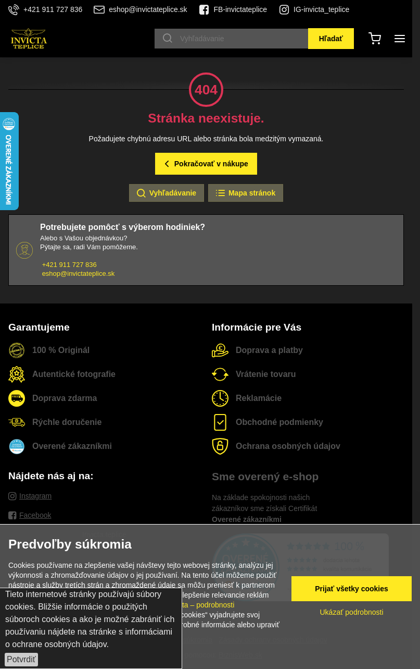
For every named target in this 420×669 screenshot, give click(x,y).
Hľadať (331, 38)
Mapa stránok (245, 193)
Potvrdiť (21, 659)
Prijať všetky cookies (351, 589)
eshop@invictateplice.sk (78, 273)
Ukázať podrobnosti (352, 612)
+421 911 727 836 (69, 265)
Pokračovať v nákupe (204, 164)
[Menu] (399, 38)
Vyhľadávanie (166, 193)
